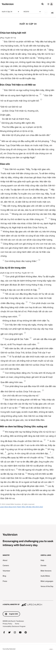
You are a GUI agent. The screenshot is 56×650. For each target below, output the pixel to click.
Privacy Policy (7, 624)
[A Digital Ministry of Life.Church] (28, 603)
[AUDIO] (46, 12)
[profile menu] (50, 4)
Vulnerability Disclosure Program (14, 626)
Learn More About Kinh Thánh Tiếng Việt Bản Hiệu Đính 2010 (21, 507)
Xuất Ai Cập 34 (11, 11)
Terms (17, 624)
